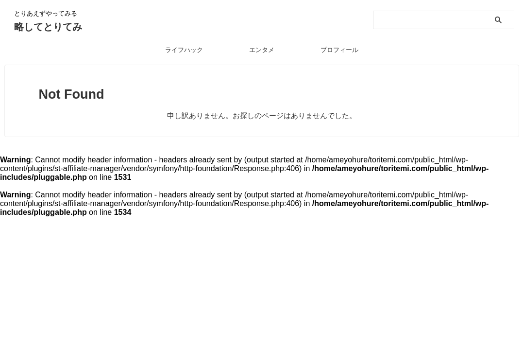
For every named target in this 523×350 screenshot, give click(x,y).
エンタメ (261, 49)
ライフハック (184, 49)
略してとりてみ (48, 26)
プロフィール (339, 49)
